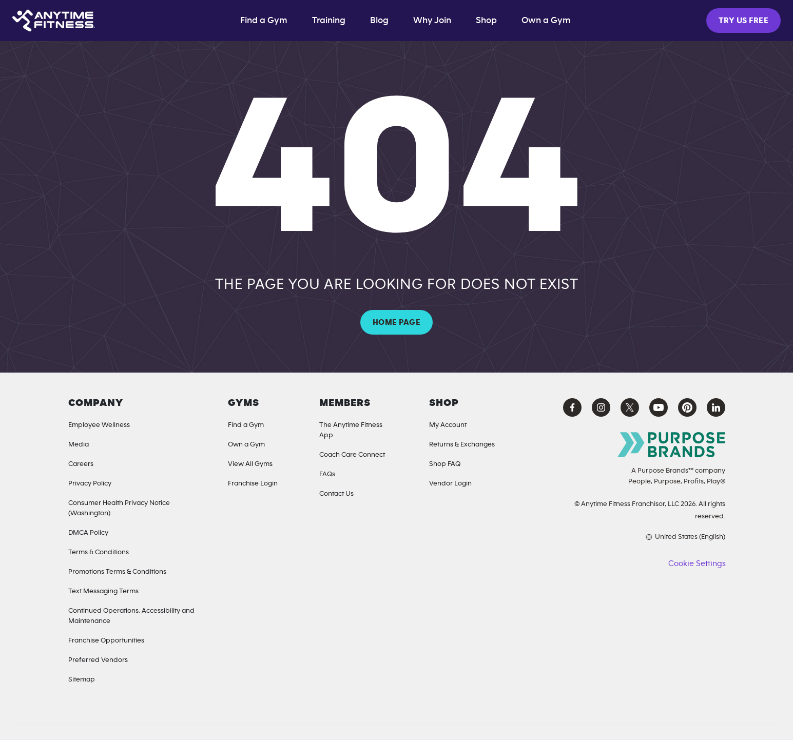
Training (328, 20)
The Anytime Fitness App (350, 430)
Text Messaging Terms (103, 591)
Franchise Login (253, 483)
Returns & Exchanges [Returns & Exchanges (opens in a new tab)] (462, 444)
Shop (486, 20)
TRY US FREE (743, 20)
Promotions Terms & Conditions (117, 571)
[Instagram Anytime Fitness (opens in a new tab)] (601, 407)
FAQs (327, 474)
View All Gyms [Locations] (250, 464)
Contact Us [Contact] (336, 493)
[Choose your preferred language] (641, 537)
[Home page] (53, 20)
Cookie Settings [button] (696, 563)
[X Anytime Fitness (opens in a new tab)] (630, 407)
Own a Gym (246, 444)
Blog (379, 20)
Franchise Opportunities (106, 640)
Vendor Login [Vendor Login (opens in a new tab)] (450, 483)
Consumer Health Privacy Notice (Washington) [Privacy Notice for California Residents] (119, 508)
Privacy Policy (89, 483)
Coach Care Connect (352, 454)
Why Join (432, 20)
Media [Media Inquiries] (78, 444)
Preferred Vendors (98, 660)
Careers (80, 464)
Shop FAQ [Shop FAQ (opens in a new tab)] (444, 464)
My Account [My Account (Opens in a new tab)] (448, 425)
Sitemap (81, 679)
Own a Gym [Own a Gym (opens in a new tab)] (546, 20)
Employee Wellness (99, 425)
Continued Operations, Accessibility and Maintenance (131, 616)
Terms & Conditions (98, 552)
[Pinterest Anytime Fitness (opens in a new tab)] (687, 407)
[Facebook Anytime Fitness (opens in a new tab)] (572, 407)
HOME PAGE (396, 322)
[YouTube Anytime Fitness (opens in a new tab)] (658, 407)
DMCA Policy (88, 532)
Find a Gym (263, 20)
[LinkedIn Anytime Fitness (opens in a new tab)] (716, 407)
